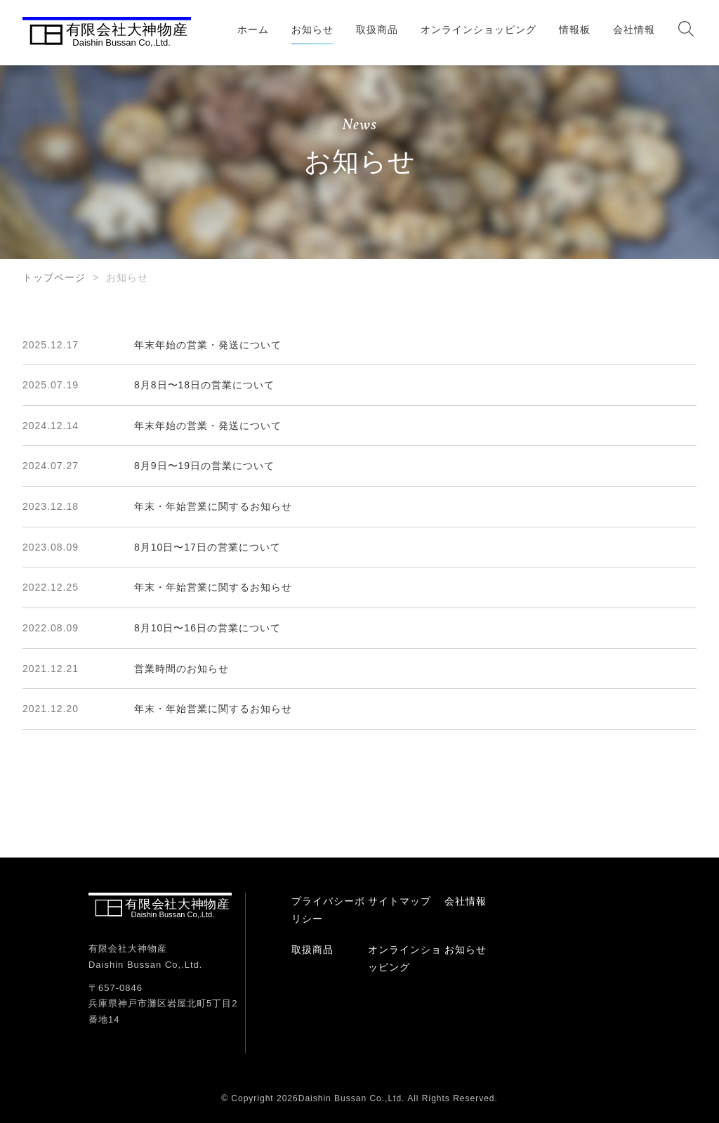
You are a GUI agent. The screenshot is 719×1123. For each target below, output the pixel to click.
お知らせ (312, 29)
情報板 (575, 29)
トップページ (54, 277)
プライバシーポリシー (328, 909)
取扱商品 (377, 29)
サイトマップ (399, 901)
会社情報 (634, 29)
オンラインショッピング (478, 29)
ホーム (253, 29)
